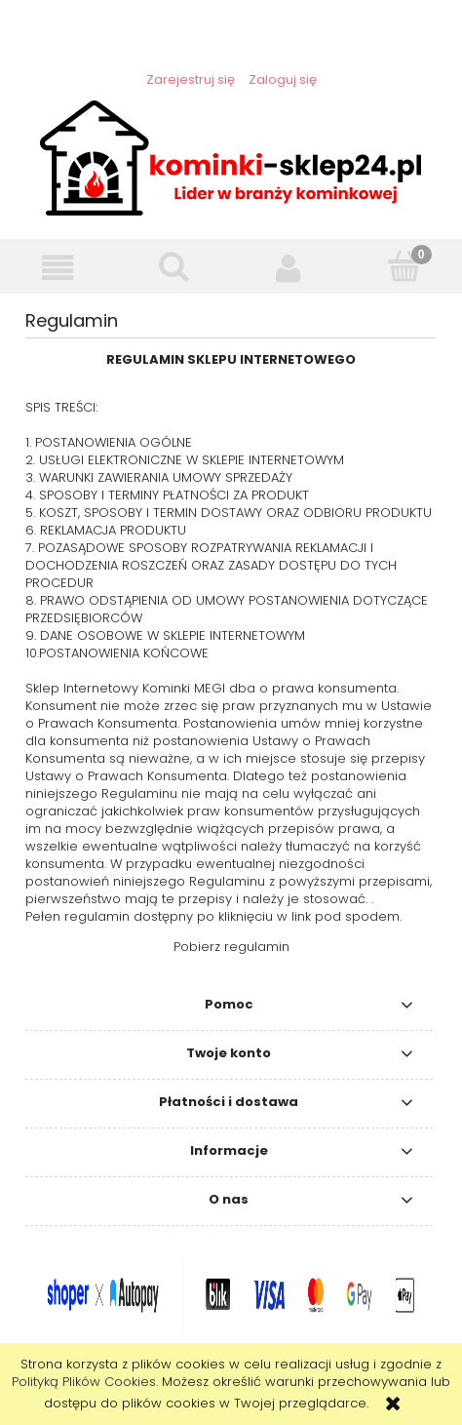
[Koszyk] (405, 266)
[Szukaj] (174, 266)
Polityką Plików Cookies (84, 1381)
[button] (58, 268)
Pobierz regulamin (231, 946)
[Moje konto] (289, 268)
